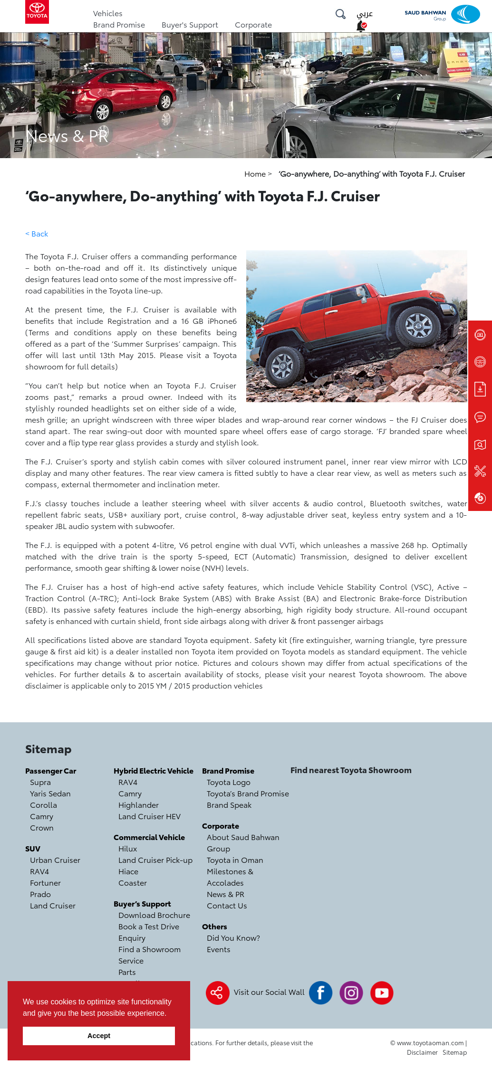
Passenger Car (50, 770)
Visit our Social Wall (269, 991)
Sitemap (455, 1052)
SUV (32, 847)
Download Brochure (154, 914)
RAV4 (39, 870)
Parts (127, 971)
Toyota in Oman (235, 859)
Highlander (138, 804)
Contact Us (227, 904)
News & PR (225, 893)
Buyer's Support (190, 24)
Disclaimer (422, 1052)
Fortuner (45, 882)
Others (214, 925)
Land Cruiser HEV (149, 815)
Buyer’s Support (142, 903)
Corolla (43, 804)
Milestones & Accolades (230, 876)
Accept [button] (98, 1036)
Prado (40, 893)
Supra (40, 781)
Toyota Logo (229, 781)
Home (256, 173)
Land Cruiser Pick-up (155, 859)
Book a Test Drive (148, 925)
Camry (41, 815)
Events (219, 948)
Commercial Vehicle (149, 836)
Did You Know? (233, 937)
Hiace (128, 870)
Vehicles (108, 12)
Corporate (253, 24)
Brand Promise (119, 24)
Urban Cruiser (55, 859)
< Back (36, 232)
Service (131, 960)
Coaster (132, 882)
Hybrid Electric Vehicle (153, 770)
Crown (42, 827)
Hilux (127, 847)
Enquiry (131, 937)
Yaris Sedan (50, 792)
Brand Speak (229, 804)
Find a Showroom (149, 948)
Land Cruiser (53, 904)
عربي (365, 13)
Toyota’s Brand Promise (248, 792)
